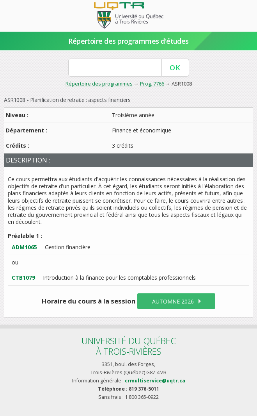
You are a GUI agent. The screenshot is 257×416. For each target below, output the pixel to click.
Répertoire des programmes (99, 83)
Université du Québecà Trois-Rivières (129, 346)
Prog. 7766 (152, 83)
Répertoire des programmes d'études (128, 41)
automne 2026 (173, 301)
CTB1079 (23, 277)
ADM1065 (24, 247)
